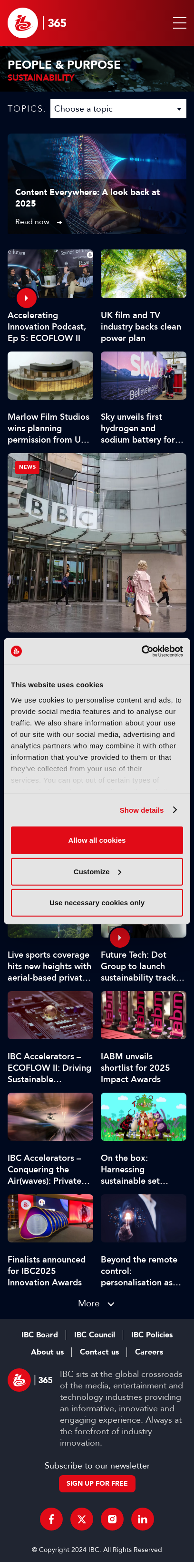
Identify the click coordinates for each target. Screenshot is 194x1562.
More (89, 1303)
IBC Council (94, 1335)
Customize (97, 871)
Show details (142, 810)
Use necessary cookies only (97, 903)
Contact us (99, 1352)
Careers (149, 1352)
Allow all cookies (97, 840)
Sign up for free (97, 1483)
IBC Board (39, 1335)
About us (47, 1352)
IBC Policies (152, 1335)
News (27, 467)
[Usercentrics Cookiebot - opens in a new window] (141, 651)
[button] (177, 23)
